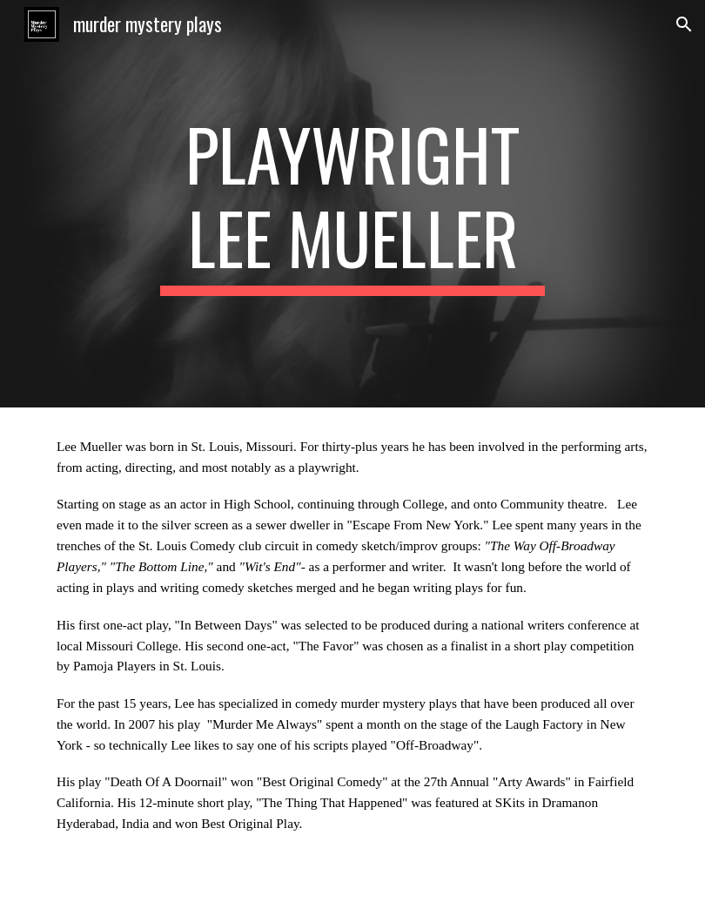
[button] (684, 24)
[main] (352, 203)
